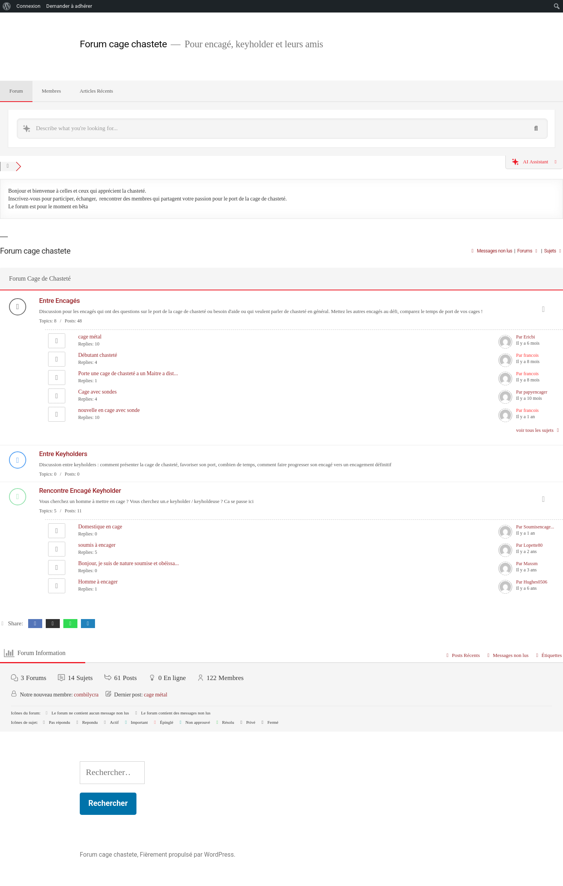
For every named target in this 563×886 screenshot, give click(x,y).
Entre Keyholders (63, 454)
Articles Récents (96, 91)
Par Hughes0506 (531, 582)
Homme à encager (98, 581)
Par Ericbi (525, 337)
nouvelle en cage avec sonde (109, 410)
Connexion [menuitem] (28, 6)
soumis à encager (96, 545)
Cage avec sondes (97, 391)
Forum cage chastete (123, 44)
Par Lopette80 (529, 545)
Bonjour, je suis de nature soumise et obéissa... (128, 563)
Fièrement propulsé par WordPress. (187, 854)
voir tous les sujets (538, 430)
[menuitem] (7, 6)
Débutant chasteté (97, 355)
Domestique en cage (100, 526)
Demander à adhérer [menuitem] (69, 6)
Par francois (527, 355)
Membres (51, 91)
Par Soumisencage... (535, 527)
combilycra (86, 694)
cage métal (90, 336)
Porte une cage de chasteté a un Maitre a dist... (128, 373)
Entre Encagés (59, 300)
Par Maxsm (527, 564)
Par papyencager (531, 392)
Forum (16, 91)
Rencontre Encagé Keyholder (80, 490)
